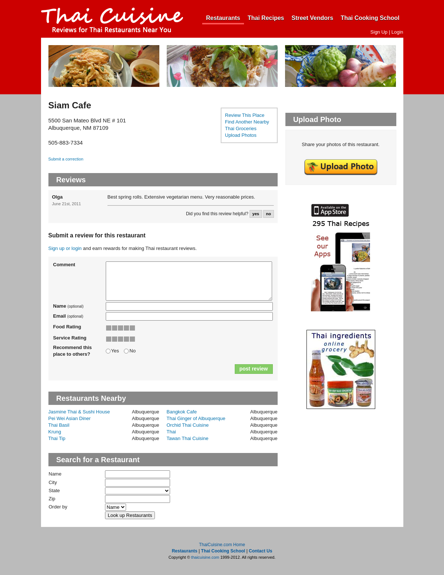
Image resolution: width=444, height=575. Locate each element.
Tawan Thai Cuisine (188, 438)
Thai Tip (56, 438)
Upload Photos (241, 135)
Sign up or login (65, 248)
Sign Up (378, 32)
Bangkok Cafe (182, 412)
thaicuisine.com (205, 557)
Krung (54, 431)
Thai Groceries (241, 128)
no (268, 214)
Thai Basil (59, 425)
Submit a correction (66, 159)
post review (253, 369)
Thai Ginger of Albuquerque (196, 418)
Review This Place (245, 115)
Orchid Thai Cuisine (188, 425)
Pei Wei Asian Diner (69, 418)
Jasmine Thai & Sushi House (79, 412)
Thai (171, 431)
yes (255, 214)
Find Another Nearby (247, 122)
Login (397, 32)
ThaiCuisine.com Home (222, 544)
